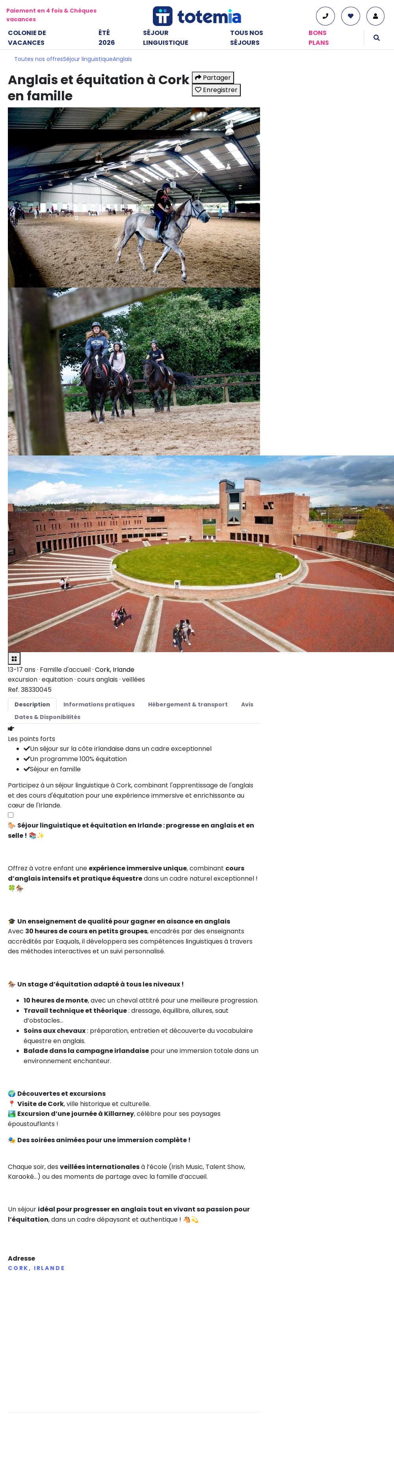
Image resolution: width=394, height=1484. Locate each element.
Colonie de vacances (27, 38)
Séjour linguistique (165, 38)
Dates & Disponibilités (47, 717)
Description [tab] (32, 704)
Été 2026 (106, 38)
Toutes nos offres (38, 59)
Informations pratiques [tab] (99, 704)
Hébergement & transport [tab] (188, 704)
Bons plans (319, 38)
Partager (213, 77)
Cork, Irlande (114, 669)
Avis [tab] (247, 704)
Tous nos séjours (246, 38)
